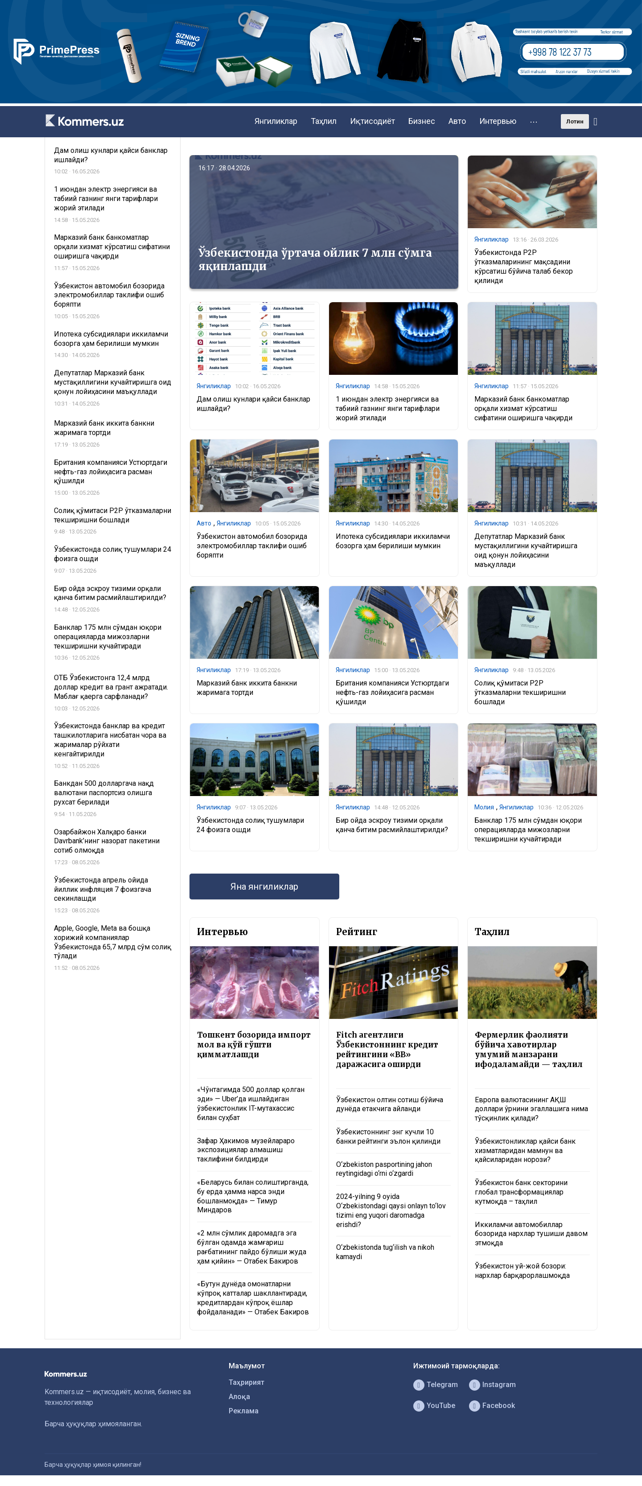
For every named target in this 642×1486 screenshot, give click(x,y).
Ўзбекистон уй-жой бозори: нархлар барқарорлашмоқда (522, 1271)
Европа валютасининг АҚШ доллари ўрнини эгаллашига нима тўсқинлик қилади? (531, 1109)
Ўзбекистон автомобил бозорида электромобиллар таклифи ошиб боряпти (252, 545)
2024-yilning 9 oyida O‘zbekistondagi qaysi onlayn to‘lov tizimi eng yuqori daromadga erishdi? (391, 1210)
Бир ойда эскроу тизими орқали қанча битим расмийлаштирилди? (392, 825)
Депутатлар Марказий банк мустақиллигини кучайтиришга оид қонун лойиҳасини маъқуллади (525, 550)
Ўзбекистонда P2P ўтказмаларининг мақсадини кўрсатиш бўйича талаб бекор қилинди (523, 266)
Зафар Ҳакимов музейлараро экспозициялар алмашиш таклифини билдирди (246, 1150)
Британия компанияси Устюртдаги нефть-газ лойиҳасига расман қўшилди (392, 692)
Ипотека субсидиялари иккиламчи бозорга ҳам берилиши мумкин (393, 541)
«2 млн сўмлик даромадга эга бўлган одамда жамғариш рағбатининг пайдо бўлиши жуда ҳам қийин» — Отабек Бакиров (251, 1247)
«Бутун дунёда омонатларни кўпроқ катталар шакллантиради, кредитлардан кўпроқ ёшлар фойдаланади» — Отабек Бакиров (253, 1298)
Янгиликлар (276, 121)
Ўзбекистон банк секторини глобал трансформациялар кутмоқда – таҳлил (521, 1192)
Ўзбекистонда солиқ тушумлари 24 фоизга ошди (250, 825)
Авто (457, 121)
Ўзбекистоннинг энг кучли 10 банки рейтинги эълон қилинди (388, 1136)
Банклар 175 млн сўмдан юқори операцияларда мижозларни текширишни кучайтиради (528, 829)
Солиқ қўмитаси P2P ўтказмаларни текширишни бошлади (520, 692)
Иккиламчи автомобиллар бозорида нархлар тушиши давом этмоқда (531, 1234)
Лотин (575, 121)
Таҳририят (246, 1382)
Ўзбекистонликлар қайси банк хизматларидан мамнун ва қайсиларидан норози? (525, 1150)
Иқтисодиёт (372, 121)
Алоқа (239, 1396)
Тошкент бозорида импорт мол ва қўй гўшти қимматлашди (254, 1044)
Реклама (244, 1411)
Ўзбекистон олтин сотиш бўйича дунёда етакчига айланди (389, 1104)
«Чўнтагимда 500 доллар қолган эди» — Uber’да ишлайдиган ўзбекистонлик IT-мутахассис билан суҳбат (251, 1103)
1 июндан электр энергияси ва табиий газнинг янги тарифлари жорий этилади (388, 408)
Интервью (497, 121)
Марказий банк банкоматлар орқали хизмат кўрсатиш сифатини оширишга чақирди (523, 408)
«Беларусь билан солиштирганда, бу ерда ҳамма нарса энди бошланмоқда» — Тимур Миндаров (253, 1196)
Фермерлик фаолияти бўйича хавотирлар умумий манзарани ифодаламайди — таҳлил (529, 1049)
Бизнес (421, 121)
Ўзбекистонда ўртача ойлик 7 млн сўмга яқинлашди (315, 259)
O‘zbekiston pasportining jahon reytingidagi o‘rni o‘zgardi (384, 1169)
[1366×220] (321, 101)
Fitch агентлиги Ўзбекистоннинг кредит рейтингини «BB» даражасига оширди (387, 1049)
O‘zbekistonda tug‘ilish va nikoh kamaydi (385, 1252)
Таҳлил (324, 121)
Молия (484, 807)
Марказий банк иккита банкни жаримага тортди (247, 688)
